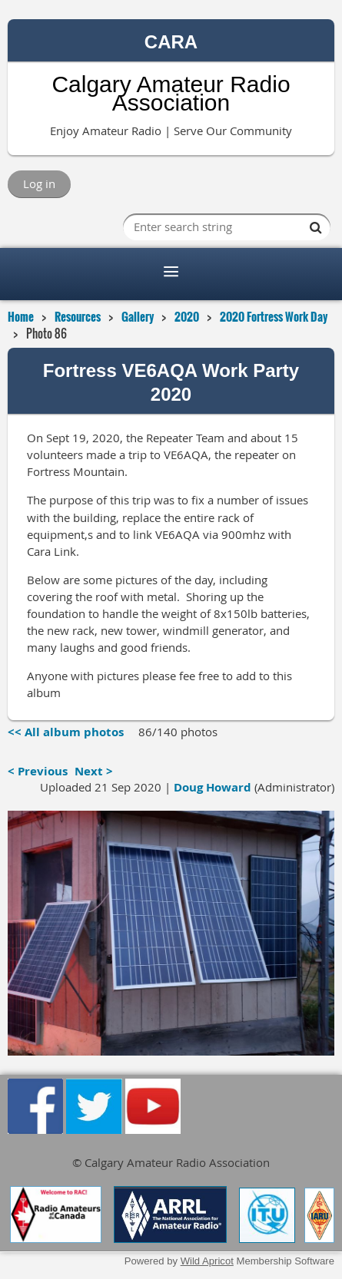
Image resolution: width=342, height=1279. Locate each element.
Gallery (137, 316)
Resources (78, 316)
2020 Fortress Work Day (273, 316)
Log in (39, 183)
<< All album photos (66, 732)
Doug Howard (212, 787)
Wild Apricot (207, 1261)
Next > (94, 771)
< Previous (38, 771)
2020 (186, 316)
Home (21, 316)
